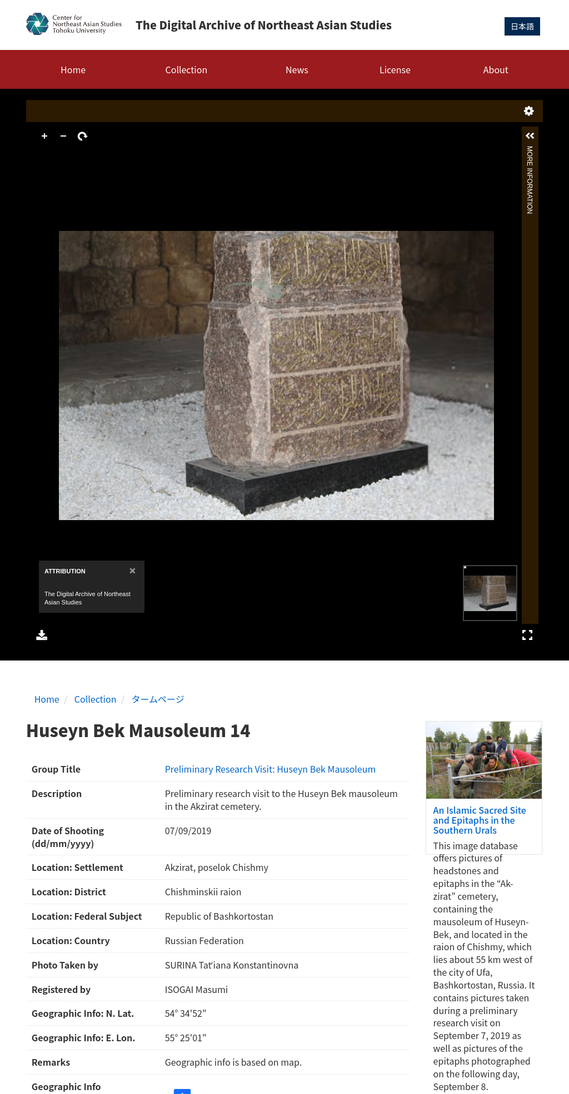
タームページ (158, 698)
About (495, 69)
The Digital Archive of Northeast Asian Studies (264, 25)
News (297, 69)
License (395, 69)
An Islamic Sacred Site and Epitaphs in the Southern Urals (479, 819)
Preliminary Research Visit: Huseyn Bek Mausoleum (270, 768)
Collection (187, 69)
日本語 (522, 26)
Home (73, 69)
